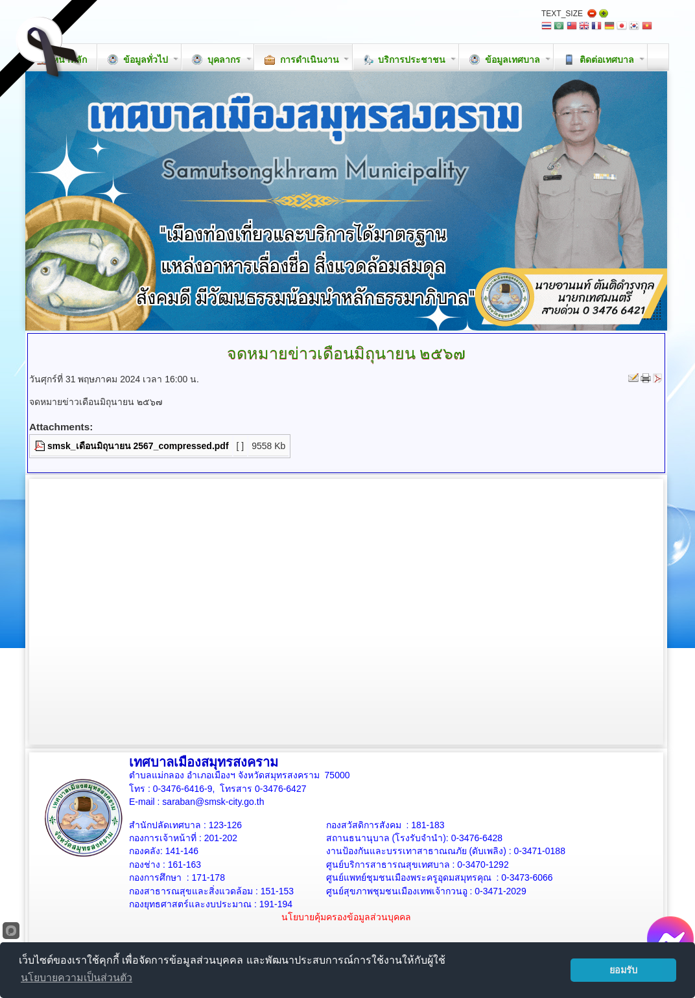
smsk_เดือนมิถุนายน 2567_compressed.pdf (138, 446)
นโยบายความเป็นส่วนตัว (76, 977)
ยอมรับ (623, 970)
